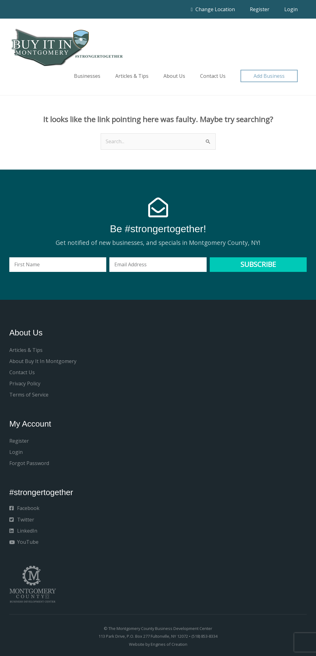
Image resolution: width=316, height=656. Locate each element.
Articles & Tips (132, 76)
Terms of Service (28, 394)
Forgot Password (29, 463)
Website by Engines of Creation (158, 644)
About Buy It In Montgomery (42, 361)
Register (259, 9)
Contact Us (213, 76)
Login (291, 9)
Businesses (87, 76)
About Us (174, 76)
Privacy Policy (24, 383)
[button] (269, 76)
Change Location (213, 9)
